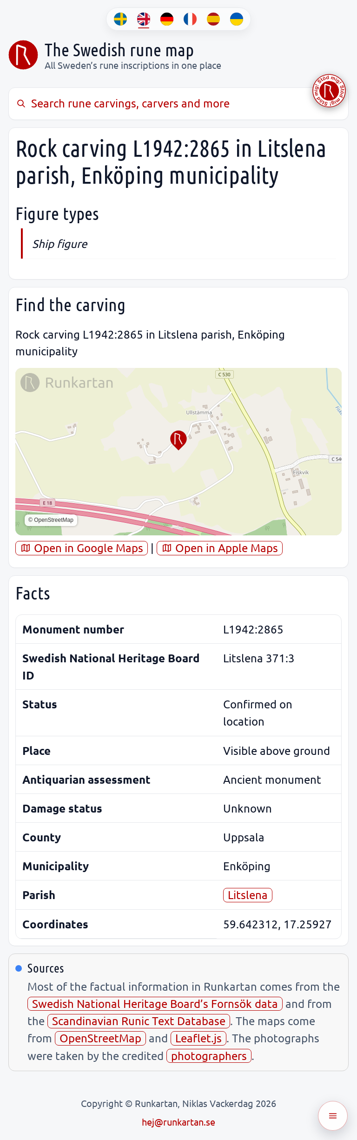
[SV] (120, 19)
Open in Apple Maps (219, 547)
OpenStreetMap (100, 1038)
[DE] (167, 19)
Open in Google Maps (81, 547)
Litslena (248, 894)
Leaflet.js (198, 1038)
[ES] (213, 19)
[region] (178, 451)
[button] (178, 440)
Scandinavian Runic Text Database (138, 1020)
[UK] (236, 19)
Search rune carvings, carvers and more (122, 103)
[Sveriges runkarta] (23, 55)
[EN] (143, 19)
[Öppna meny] (333, 1116)
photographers (209, 1055)
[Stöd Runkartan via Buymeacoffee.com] (329, 90)
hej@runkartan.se (178, 1121)
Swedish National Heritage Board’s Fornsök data (155, 1003)
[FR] (190, 19)
